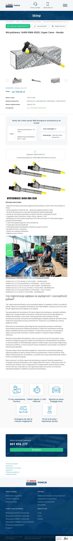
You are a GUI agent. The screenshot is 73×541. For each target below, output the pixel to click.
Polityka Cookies (11, 502)
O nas (39, 513)
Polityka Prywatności (12, 499)
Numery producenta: (12, 101)
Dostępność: (10, 108)
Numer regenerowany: (13, 104)
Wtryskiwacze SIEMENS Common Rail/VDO (20, 522)
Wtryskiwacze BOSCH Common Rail (17, 513)
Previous (7, 80)
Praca (39, 516)
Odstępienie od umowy (13, 468)
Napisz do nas (58, 26)
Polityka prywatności (12, 472)
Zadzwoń (18, 26)
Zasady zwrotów (11, 474)
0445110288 (32, 278)
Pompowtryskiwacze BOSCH (15, 525)
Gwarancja (9, 466)
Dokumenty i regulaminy (14, 496)
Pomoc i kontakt (35, 5)
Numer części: (10, 97)
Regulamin (9, 470)
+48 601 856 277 (48, 5)
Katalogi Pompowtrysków (46, 502)
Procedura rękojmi (12, 464)
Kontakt (40, 519)
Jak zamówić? (40, 26)
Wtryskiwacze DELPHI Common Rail (17, 516)
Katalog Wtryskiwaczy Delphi (47, 499)
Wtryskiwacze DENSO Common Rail (17, 519)
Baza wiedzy (42, 505)
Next (66, 80)
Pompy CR (9, 528)
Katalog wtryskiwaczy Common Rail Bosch (51, 496)
